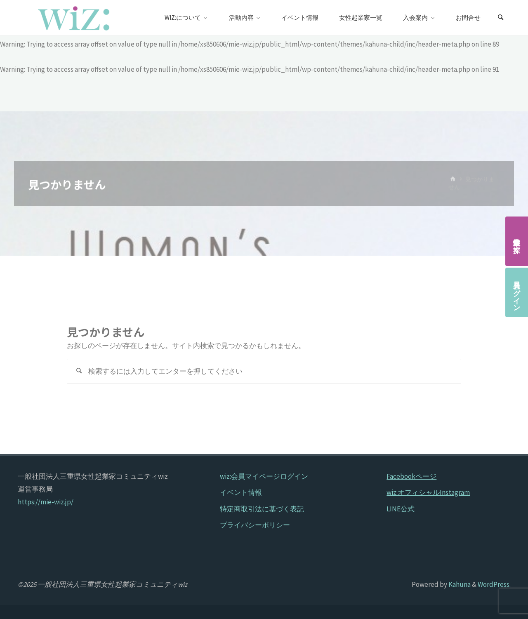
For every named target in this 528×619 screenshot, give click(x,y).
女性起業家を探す (516, 241)
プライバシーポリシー (255, 525)
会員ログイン (516, 292)
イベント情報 (241, 492)
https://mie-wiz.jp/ (45, 501)
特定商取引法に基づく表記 (262, 508)
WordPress (493, 584)
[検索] (501, 17)
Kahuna (459, 584)
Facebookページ (411, 476)
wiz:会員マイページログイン (264, 476)
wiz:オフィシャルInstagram (428, 492)
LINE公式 (401, 508)
